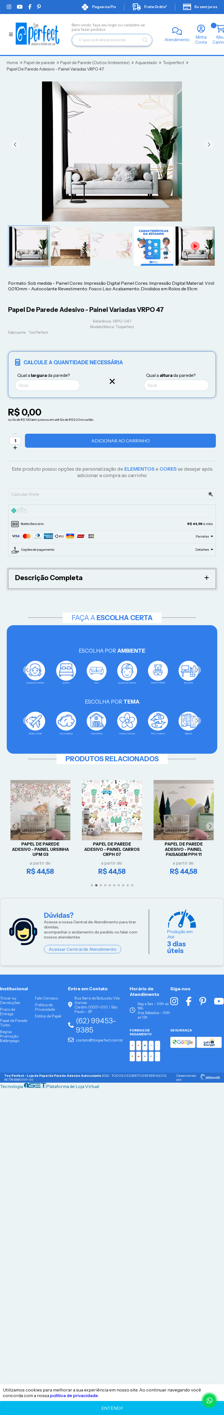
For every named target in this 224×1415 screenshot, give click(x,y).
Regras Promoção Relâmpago (9, 1036)
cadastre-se (134, 25)
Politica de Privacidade (45, 1007)
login (113, 25)
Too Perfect (38, 332)
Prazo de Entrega (7, 1011)
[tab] (112, 511)
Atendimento (177, 39)
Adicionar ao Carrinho (120, 440)
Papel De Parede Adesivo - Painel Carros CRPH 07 (112, 849)
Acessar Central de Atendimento (82, 949)
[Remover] (15, 434)
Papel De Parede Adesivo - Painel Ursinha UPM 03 (40, 849)
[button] (15, 144)
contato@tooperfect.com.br (95, 1040)
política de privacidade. (74, 1395)
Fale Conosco (46, 998)
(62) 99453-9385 (92, 1025)
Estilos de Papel (48, 1016)
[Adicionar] (15, 448)
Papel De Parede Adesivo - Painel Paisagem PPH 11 (184, 849)
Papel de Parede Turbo (13, 1022)
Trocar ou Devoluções (10, 1000)
